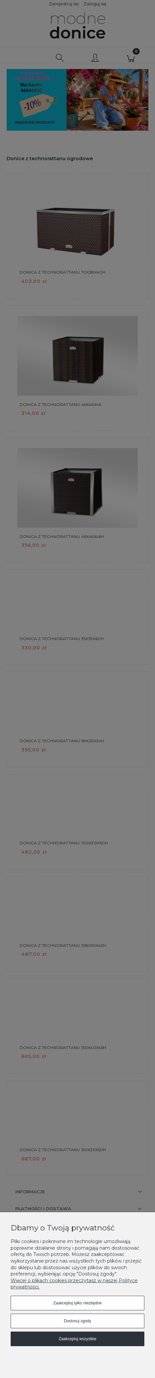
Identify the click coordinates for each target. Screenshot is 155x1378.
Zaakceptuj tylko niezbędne (77, 1303)
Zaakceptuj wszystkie (77, 1339)
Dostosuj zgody (77, 1321)
